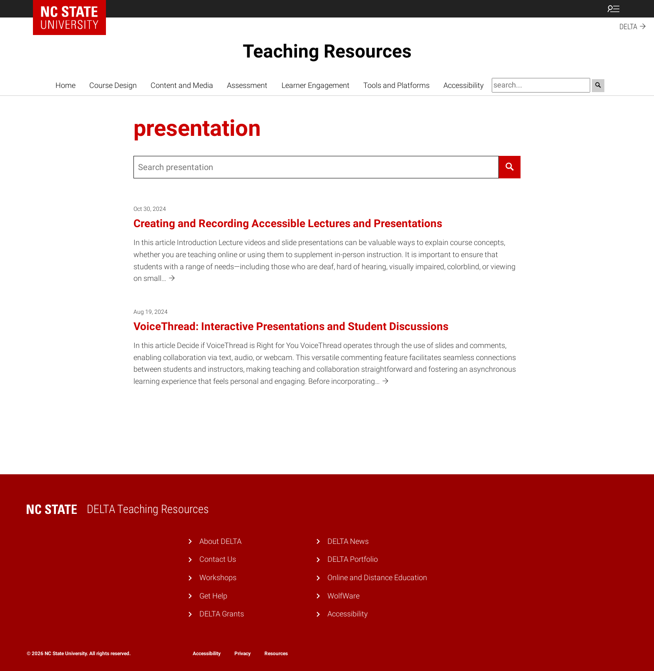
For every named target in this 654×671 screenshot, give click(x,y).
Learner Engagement (316, 85)
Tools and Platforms (396, 85)
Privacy (242, 653)
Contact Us (217, 559)
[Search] (510, 167)
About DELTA (220, 541)
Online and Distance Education (377, 577)
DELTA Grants (221, 613)
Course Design (113, 85)
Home (65, 85)
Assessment (247, 85)
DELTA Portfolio (352, 559)
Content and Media (182, 85)
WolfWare (343, 595)
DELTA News (348, 541)
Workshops (217, 577)
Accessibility (463, 85)
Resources (276, 653)
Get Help (213, 595)
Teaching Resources (327, 51)
